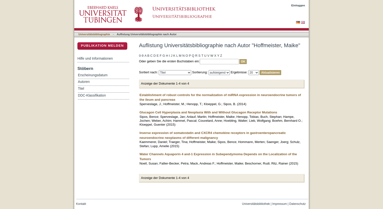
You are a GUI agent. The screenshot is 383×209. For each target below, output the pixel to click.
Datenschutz (297, 204)
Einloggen (298, 5)
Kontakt (81, 204)
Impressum (279, 204)
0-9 (141, 55)
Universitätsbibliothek (256, 204)
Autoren (84, 82)
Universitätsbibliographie (94, 34)
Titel (81, 88)
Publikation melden (102, 45)
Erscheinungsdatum (92, 75)
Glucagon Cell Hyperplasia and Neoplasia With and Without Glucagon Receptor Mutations (208, 112)
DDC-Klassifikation (92, 95)
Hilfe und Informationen (95, 58)
